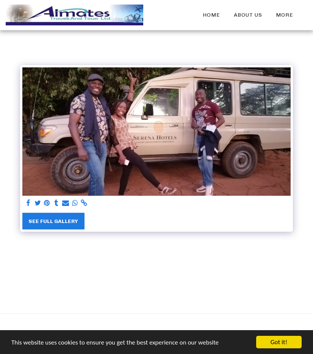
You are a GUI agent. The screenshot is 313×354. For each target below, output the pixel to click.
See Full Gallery (53, 221)
